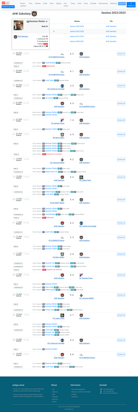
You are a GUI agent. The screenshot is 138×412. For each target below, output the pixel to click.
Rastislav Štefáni (66, 63)
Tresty (73, 3)
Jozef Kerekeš (50, 63)
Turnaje (55, 392)
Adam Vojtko (66, 168)
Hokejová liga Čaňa (8, 6)
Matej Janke (80, 95)
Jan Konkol (49, 98)
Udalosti (55, 399)
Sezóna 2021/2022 (77, 36)
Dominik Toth (66, 95)
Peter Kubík (80, 192)
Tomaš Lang (78, 287)
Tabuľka (38, 3)
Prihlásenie (131, 5)
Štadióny (55, 397)
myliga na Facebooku (110, 393)
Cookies (74, 394)
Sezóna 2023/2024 (77, 26)
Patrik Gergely (67, 143)
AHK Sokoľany (111, 26)
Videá (45, 3)
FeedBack (74, 397)
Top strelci (66, 4)
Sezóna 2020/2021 (77, 41)
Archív (54, 401)
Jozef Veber (49, 80)
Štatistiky (113, 3)
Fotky (52, 3)
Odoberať (122, 3)
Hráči (79, 3)
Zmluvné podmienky (78, 389)
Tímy (30, 3)
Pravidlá (93, 3)
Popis (86, 3)
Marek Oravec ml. (51, 172)
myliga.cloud (18, 385)
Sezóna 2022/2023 (77, 31)
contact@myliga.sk (108, 389)
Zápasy (58, 3)
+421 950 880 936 (108, 391)
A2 (72, 409)
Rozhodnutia (103, 3)
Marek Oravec (81, 143)
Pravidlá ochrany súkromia (81, 392)
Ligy (53, 389)
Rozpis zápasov (23, 4)
